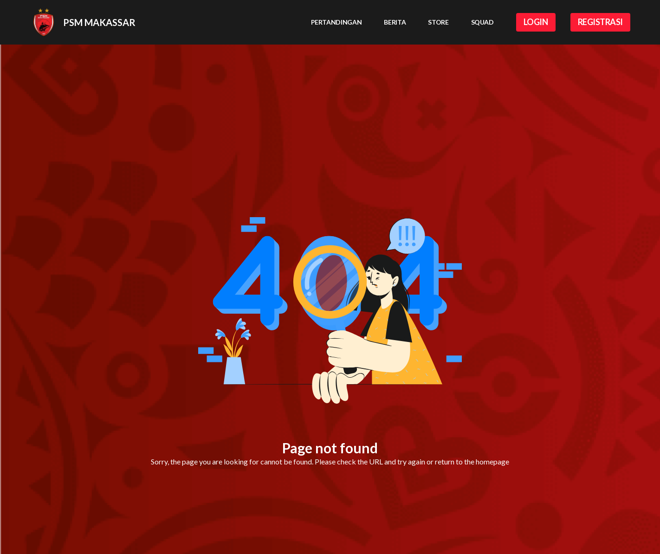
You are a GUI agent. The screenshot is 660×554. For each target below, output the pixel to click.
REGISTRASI (600, 22)
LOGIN (536, 22)
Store (438, 22)
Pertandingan (336, 22)
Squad (482, 22)
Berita (395, 22)
